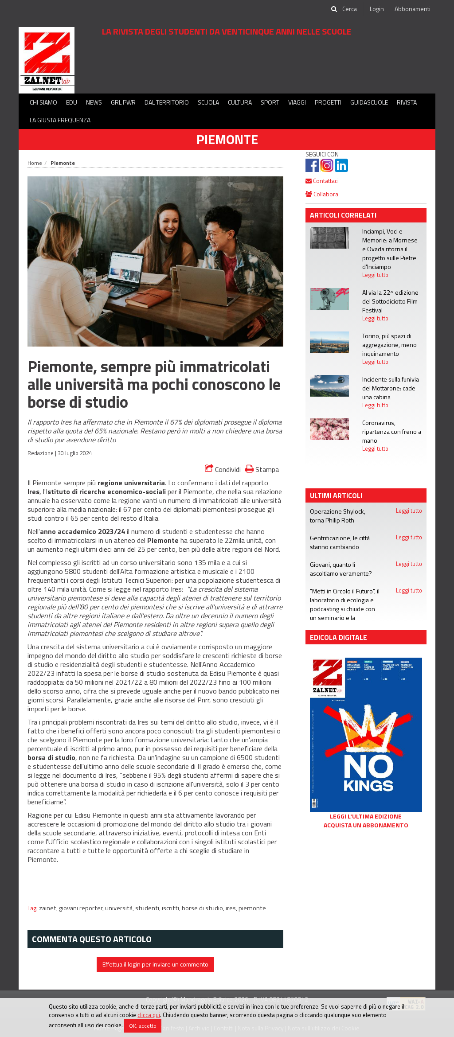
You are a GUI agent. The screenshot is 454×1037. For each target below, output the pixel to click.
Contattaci (322, 180)
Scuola (208, 102)
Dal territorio (167, 102)
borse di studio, (204, 908)
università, (120, 908)
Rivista (407, 102)
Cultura (240, 102)
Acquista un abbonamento (366, 825)
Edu (71, 102)
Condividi (223, 469)
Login (377, 8)
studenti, (148, 908)
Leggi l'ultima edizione (366, 816)
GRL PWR (123, 102)
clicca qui (148, 1014)
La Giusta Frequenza (60, 120)
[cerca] (350, 9)
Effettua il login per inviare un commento (155, 964)
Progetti (328, 102)
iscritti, (172, 908)
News (94, 102)
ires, (232, 908)
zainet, (49, 908)
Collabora (321, 194)
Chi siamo (43, 102)
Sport (270, 102)
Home (34, 163)
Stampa (262, 469)
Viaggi (297, 102)
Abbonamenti (413, 8)
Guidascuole (369, 102)
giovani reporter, (82, 908)
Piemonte (227, 139)
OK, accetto (143, 1025)
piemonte (252, 908)
